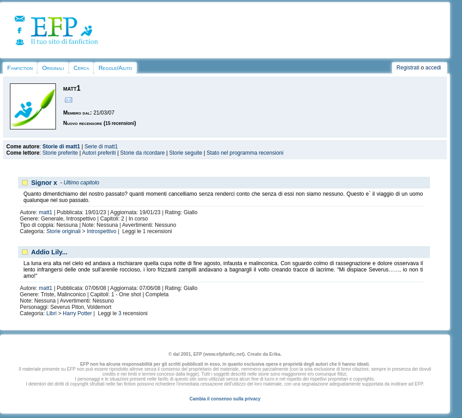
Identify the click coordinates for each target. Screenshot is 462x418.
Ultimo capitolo (81, 182)
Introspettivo (101, 231)
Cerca (81, 67)
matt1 (45, 212)
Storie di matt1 (61, 146)
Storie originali (63, 231)
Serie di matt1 (101, 146)
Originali (53, 67)
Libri (51, 313)
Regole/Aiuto (115, 67)
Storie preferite (60, 153)
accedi (433, 67)
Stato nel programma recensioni (245, 153)
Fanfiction (19, 67)
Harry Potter (77, 313)
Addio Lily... (49, 252)
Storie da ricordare (142, 153)
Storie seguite (185, 153)
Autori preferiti (99, 153)
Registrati (408, 67)
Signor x (44, 182)
